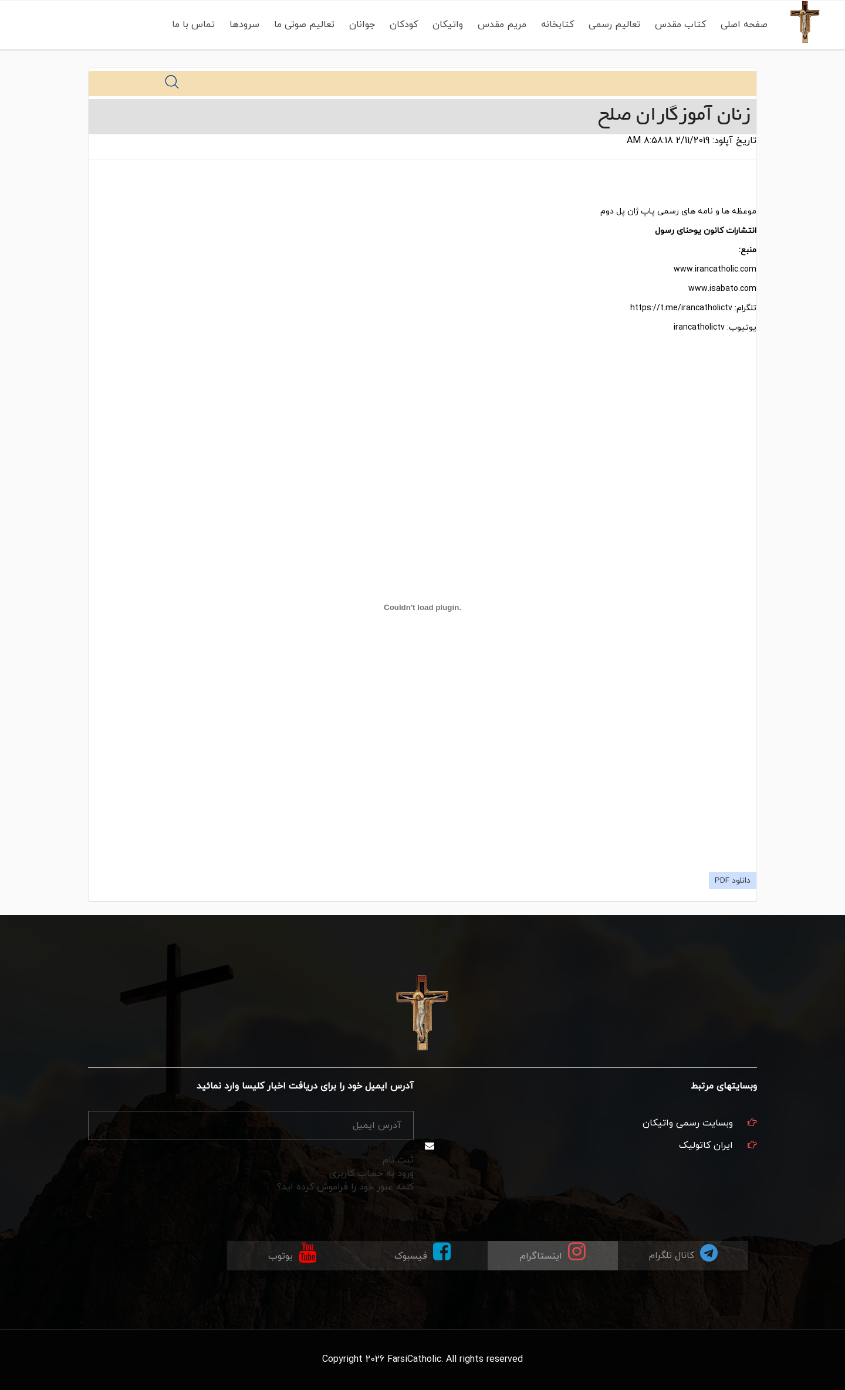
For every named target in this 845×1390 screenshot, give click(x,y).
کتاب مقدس (680, 24)
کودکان (404, 24)
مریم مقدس (502, 24)
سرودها (244, 24)
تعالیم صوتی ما (304, 24)
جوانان (362, 24)
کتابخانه (557, 24)
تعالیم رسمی (614, 24)
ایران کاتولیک (706, 1145)
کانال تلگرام (683, 1252)
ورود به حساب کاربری (371, 1173)
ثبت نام (398, 1160)
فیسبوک (422, 1252)
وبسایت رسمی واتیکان (688, 1123)
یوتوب (292, 1252)
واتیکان (447, 24)
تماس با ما (193, 24)
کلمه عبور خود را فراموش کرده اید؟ (345, 1187)
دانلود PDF (733, 880)
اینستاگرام (553, 1252)
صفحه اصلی (744, 24)
